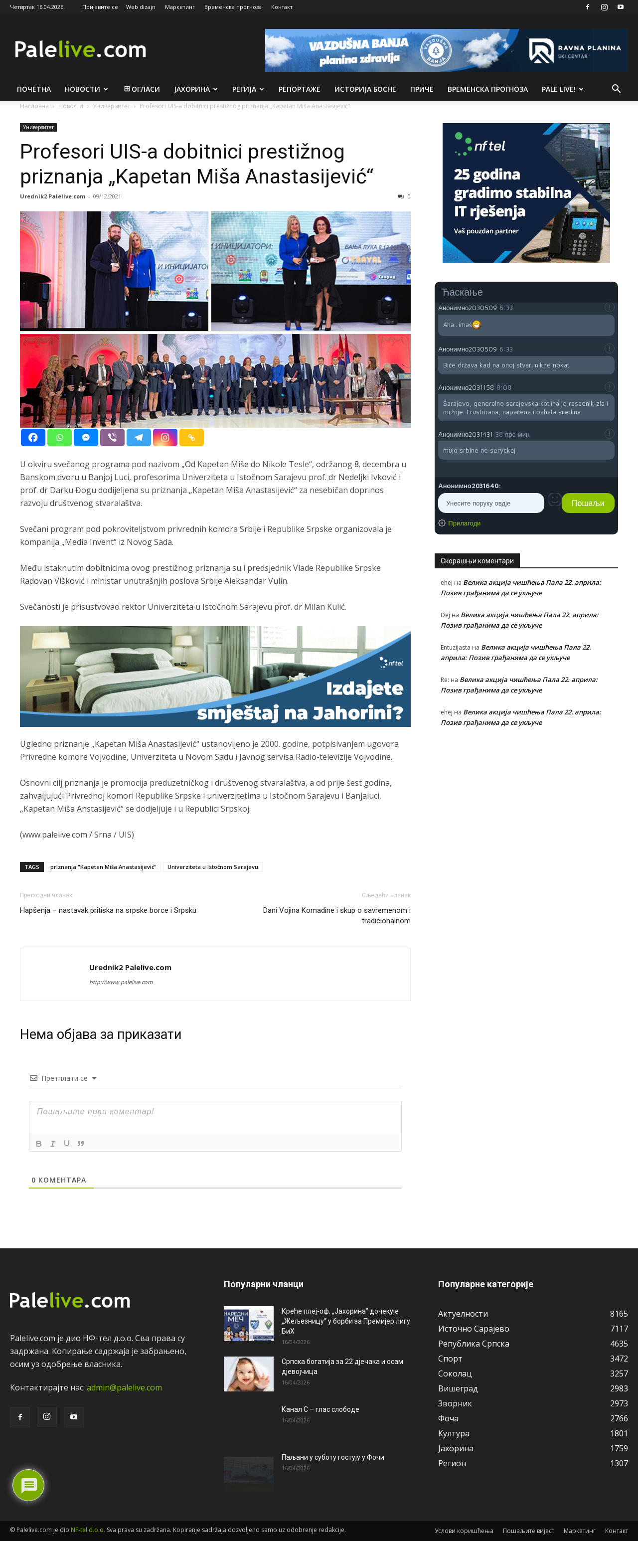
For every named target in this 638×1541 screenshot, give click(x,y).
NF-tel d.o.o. (88, 1530)
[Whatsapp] (59, 437)
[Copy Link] (191, 437)
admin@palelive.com (124, 1387)
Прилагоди (464, 523)
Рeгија (248, 89)
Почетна (34, 89)
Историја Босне (365, 89)
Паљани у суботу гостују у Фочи (333, 1457)
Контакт (282, 6)
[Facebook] (33, 437)
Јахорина (196, 89)
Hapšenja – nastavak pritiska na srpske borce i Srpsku (108, 910)
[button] (616, 89)
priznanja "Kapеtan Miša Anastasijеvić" (103, 866)
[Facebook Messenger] (86, 437)
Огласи (141, 89)
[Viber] (112, 437)
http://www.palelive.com (121, 982)
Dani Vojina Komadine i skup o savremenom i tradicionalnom (337, 915)
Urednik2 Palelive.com (52, 196)
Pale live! (563, 89)
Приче (422, 89)
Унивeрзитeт (38, 127)
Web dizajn (141, 6)
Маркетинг (180, 6)
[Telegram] (139, 437)
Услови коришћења (464, 1531)
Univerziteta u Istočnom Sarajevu (212, 866)
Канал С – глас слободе (320, 1409)
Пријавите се (100, 6)
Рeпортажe (299, 89)
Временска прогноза (233, 6)
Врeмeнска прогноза (488, 89)
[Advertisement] (526, 824)
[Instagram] (165, 437)
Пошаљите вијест (528, 1531)
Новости (86, 89)
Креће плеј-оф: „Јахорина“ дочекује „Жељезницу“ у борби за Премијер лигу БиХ (346, 1321)
